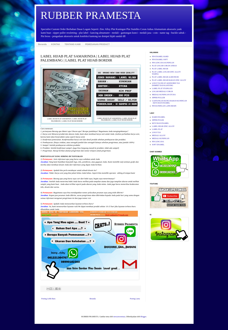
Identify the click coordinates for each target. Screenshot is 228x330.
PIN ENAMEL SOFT (160, 59)
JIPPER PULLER (158, 98)
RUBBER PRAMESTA (91, 15)
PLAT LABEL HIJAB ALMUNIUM (165, 77)
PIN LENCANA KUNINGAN (163, 63)
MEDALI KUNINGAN (160, 138)
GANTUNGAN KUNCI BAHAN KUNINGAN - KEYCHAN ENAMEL (169, 102)
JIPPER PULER (158, 120)
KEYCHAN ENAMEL (160, 123)
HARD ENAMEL (158, 117)
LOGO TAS (156, 132)
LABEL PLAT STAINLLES (162, 88)
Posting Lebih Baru (48, 299)
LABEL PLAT (157, 129)
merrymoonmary (119, 317)
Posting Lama (135, 299)
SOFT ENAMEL (158, 145)
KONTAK (55, 44)
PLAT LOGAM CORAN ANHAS (164, 66)
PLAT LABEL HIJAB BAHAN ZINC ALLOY (169, 80)
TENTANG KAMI (72, 44)
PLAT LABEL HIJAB (160, 69)
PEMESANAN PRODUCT (97, 44)
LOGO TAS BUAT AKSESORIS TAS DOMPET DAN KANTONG (166, 84)
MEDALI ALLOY (159, 135)
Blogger (143, 317)
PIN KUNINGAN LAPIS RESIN (164, 106)
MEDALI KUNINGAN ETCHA (164, 95)
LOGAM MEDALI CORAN (162, 91)
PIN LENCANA (158, 142)
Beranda (42, 44)
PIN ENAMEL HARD (160, 56)
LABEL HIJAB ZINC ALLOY (163, 126)
